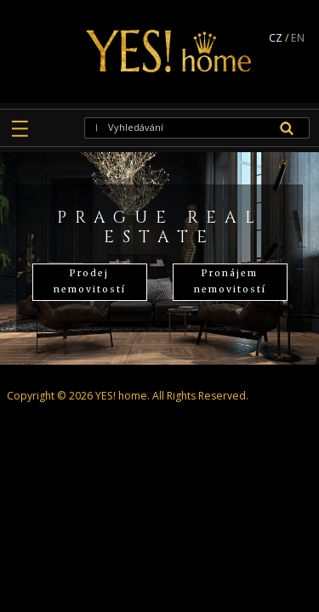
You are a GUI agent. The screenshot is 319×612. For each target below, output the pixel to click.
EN (298, 38)
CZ (275, 38)
